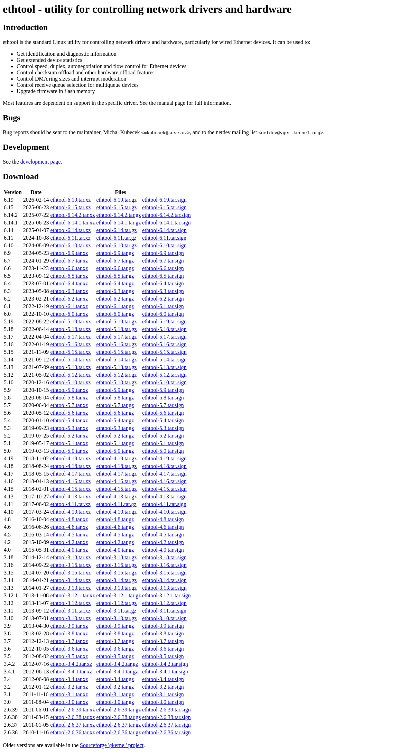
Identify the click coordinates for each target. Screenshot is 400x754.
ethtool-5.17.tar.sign (164, 337)
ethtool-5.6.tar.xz (69, 413)
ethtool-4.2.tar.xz (69, 542)
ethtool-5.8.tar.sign (163, 398)
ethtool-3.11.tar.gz (116, 611)
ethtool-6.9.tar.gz (115, 253)
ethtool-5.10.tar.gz (116, 382)
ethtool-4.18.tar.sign (164, 466)
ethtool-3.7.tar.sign (163, 641)
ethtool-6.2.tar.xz (69, 299)
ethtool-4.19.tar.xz (70, 458)
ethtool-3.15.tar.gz (116, 573)
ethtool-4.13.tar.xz (70, 496)
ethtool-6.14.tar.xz (70, 230)
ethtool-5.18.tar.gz (116, 329)
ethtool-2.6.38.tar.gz (118, 717)
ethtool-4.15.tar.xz (70, 489)
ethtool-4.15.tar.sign (164, 489)
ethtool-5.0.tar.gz (115, 451)
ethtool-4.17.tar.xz (70, 474)
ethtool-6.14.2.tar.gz (118, 215)
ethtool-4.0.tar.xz (69, 550)
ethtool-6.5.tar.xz (69, 276)
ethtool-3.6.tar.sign (163, 649)
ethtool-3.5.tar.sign (163, 656)
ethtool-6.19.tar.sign (164, 200)
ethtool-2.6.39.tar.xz (72, 709)
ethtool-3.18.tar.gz (116, 557)
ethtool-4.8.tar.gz (115, 519)
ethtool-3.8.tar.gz (115, 633)
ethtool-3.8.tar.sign (163, 633)
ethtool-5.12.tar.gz (116, 375)
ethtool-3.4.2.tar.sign (165, 664)
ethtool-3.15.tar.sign (164, 573)
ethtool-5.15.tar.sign (164, 352)
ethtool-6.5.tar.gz (115, 276)
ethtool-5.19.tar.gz (116, 321)
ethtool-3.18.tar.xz (70, 557)
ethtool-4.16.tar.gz (116, 481)
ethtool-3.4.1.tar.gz (117, 671)
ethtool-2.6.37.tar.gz (118, 725)
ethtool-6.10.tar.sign (164, 245)
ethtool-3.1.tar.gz (115, 694)
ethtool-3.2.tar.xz (69, 687)
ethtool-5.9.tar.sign (163, 390)
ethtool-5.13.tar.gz (116, 367)
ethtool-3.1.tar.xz (69, 694)
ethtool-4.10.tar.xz (70, 512)
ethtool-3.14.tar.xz (70, 580)
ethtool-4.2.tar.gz (115, 542)
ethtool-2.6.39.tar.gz (118, 709)
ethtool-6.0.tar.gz (115, 314)
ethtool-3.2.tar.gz (115, 687)
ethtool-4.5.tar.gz (115, 534)
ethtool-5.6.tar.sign (163, 413)
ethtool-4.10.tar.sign (164, 512)
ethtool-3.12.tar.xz (70, 603)
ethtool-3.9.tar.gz (115, 626)
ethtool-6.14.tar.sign (164, 230)
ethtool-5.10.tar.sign (164, 382)
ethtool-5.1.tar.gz (115, 443)
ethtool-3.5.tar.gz (115, 656)
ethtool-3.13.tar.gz (116, 588)
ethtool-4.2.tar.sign (163, 542)
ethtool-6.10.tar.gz (116, 245)
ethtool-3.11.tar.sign (164, 611)
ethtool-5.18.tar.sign (164, 329)
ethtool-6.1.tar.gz (115, 306)
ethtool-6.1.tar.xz (69, 306)
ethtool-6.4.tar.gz (115, 283)
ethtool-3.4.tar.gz (115, 679)
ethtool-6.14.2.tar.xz (72, 215)
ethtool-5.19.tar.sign (164, 321)
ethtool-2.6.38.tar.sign (166, 717)
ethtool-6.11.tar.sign (164, 238)
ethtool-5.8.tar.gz (115, 398)
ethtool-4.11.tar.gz (116, 504)
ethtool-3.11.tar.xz (70, 611)
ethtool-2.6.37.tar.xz (72, 725)
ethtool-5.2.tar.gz (115, 436)
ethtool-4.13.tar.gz (116, 496)
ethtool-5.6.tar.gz (115, 413)
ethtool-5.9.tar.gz (115, 390)
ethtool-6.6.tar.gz (115, 268)
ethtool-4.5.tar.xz (69, 534)
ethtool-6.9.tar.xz (69, 253)
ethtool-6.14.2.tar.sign (166, 215)
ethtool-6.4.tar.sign (163, 283)
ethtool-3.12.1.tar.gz (118, 595)
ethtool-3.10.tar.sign (164, 618)
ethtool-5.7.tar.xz (69, 405)
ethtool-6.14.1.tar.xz (72, 223)
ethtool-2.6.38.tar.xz (72, 717)
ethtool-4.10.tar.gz (116, 512)
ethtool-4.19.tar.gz (116, 458)
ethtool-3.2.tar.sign (163, 687)
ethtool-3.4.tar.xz (69, 679)
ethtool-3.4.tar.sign (163, 679)
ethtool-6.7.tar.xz (69, 261)
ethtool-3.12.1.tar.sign (166, 595)
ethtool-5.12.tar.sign (164, 375)
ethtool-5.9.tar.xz (69, 390)
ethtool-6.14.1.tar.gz (118, 223)
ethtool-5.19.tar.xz (70, 321)
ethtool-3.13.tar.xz (70, 588)
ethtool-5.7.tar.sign (163, 405)
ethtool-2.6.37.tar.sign (166, 725)
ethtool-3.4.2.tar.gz (117, 664)
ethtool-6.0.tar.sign (163, 314)
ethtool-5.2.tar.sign (163, 436)
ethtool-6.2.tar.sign (163, 299)
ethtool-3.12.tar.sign (164, 603)
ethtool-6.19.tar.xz (70, 200)
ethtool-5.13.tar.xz (70, 367)
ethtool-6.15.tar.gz (116, 207)
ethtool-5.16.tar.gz (116, 344)
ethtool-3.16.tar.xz (70, 565)
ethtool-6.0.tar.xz (69, 314)
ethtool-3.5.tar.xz (69, 656)
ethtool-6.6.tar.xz (69, 268)
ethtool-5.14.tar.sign (164, 359)
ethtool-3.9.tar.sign (163, 626)
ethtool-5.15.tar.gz (116, 352)
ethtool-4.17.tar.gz (116, 474)
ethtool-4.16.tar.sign (164, 481)
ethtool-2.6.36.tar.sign (166, 732)
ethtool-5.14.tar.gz (116, 359)
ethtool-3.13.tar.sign (164, 588)
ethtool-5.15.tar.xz (70, 352)
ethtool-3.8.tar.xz (69, 633)
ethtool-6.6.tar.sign (163, 268)
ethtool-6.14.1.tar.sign (166, 223)
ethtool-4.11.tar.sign (164, 504)
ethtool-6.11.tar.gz (116, 238)
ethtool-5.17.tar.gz (116, 337)
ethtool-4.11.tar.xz (70, 504)
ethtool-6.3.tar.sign (163, 291)
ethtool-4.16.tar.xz (70, 481)
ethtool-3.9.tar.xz (69, 626)
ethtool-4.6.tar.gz (115, 527)
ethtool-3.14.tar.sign (164, 580)
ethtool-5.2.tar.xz (69, 436)
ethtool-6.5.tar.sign (163, 276)
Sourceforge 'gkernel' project (111, 745)
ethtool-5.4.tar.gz (115, 420)
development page (40, 162)
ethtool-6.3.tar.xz (69, 291)
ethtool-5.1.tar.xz (69, 443)
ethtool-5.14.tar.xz (70, 359)
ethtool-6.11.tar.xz (70, 238)
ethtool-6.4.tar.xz (69, 283)
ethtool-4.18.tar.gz (116, 466)
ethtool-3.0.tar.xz (69, 702)
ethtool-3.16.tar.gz (116, 565)
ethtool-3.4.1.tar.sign (165, 671)
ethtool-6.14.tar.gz (116, 230)
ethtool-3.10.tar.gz (116, 618)
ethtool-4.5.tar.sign (163, 534)
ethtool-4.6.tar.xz (69, 527)
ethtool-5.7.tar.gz (115, 405)
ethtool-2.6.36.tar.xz (72, 732)
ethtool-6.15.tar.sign (164, 207)
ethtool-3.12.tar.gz (116, 603)
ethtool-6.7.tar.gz (115, 261)
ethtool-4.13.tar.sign (164, 496)
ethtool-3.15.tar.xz (70, 573)
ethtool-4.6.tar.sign (163, 527)
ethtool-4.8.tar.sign (163, 519)
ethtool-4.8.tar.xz (69, 519)
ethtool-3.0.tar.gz (115, 702)
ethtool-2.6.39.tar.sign (166, 709)
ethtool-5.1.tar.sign (163, 443)
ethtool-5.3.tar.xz (69, 428)
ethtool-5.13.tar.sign (164, 367)
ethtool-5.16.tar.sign (164, 344)
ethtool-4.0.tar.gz (115, 550)
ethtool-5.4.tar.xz (69, 420)
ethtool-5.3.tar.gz (115, 428)
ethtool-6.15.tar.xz (70, 207)
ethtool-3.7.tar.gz (115, 641)
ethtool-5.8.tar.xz (69, 398)
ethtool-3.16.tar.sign (164, 565)
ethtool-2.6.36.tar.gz (118, 732)
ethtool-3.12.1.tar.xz (72, 595)
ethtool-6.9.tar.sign (163, 253)
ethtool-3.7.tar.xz (69, 641)
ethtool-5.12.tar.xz (70, 375)
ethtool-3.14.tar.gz (116, 580)
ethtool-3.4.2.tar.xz (71, 664)
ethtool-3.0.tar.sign (163, 702)
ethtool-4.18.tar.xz (70, 466)
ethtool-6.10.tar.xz (70, 245)
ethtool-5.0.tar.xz (69, 451)
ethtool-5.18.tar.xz (70, 329)
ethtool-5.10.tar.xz (70, 382)
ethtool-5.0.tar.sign (163, 451)
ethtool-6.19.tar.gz (116, 200)
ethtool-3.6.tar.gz (115, 649)
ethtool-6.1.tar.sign (163, 306)
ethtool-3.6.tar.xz (69, 649)
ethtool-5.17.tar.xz (70, 337)
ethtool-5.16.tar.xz (70, 344)
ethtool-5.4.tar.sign (163, 420)
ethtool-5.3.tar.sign (163, 428)
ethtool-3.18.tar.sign (164, 557)
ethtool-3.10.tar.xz (70, 618)
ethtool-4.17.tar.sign (164, 474)
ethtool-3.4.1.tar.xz (71, 671)
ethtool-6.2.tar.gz (115, 299)
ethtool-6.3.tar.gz (115, 291)
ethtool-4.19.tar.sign (164, 458)
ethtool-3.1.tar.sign (163, 694)
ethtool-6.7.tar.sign (163, 261)
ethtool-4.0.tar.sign (163, 550)
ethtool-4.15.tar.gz (116, 489)
